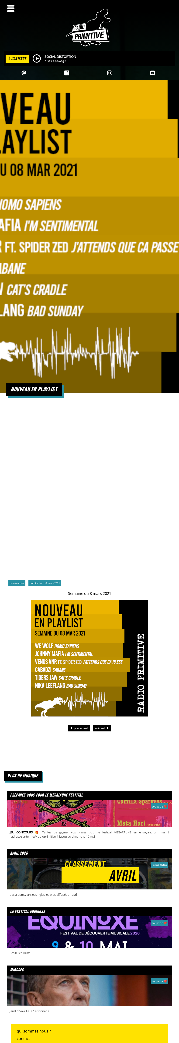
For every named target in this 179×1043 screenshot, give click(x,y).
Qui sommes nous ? (34, 1031)
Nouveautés (17, 583)
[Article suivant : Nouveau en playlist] (102, 728)
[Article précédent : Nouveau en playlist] (79, 728)
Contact (23, 1038)
